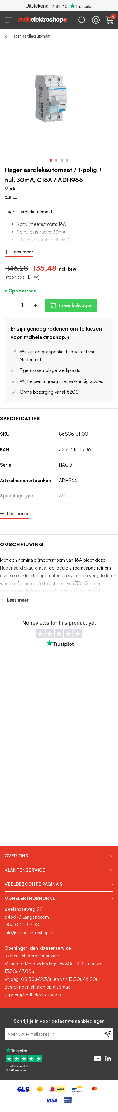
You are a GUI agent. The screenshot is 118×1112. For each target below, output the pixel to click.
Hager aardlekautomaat (30, 36)
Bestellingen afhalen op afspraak (37, 987)
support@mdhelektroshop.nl (33, 995)
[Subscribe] (107, 1034)
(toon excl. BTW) (23, 277)
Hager (11, 196)
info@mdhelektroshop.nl (29, 932)
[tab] (59, 856)
